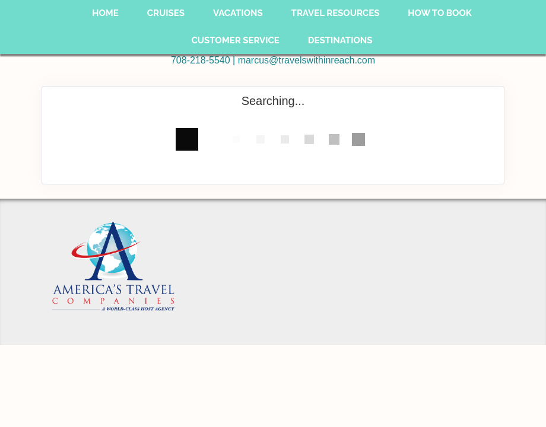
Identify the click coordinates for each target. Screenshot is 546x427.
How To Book (439, 13)
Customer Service (236, 40)
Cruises (166, 13)
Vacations (238, 13)
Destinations (340, 40)
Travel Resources (335, 13)
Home (105, 13)
